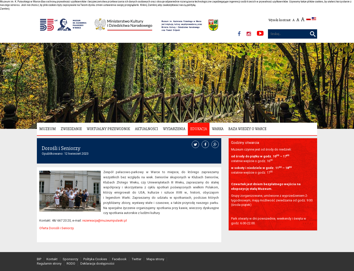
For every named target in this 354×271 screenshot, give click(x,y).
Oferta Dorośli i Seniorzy (56, 228)
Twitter (136, 259)
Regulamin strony (49, 263)
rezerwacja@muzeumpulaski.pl (104, 220)
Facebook (119, 259)
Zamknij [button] (5, 8)
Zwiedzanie (71, 129)
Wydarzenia (174, 129)
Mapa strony (155, 259)
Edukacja (198, 129)
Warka (217, 129)
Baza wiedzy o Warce (247, 129)
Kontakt (52, 259)
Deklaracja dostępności (97, 263)
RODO (71, 263)
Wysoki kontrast (279, 20)
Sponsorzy (70, 259)
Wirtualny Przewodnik (108, 129)
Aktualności (146, 129)
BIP (39, 259)
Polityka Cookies (95, 259)
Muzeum (47, 129)
